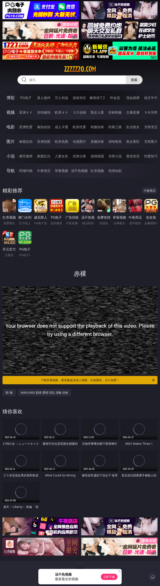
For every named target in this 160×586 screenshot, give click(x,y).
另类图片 (151, 141)
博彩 (10, 97)
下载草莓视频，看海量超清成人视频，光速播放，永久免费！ (98, 380)
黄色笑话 (133, 156)
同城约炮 (25, 170)
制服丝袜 (97, 127)
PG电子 (25, 97)
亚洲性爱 (25, 127)
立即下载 (109, 577)
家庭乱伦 (43, 156)
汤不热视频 (79, 170)
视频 (10, 112)
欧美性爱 (79, 127)
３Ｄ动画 (79, 112)
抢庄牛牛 (151, 97)
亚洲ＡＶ (25, 112)
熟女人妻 (97, 112)
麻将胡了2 (97, 97)
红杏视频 (97, 170)
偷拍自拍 (43, 127)
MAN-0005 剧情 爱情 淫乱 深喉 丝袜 (44, 392)
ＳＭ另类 (151, 112)
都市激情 (25, 156)
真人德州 (43, 97)
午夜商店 (43, 170)
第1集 (9, 392)
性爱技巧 (151, 156)
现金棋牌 (133, 97)
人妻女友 (61, 156)
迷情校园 (97, 156)
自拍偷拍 (43, 112)
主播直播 (133, 112)
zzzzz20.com (80, 69)
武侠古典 (79, 156)
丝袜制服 (115, 112)
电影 (10, 127)
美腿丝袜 (97, 141)
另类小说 (115, 156)
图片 (10, 141)
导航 (10, 170)
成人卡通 (61, 127)
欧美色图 (61, 141)
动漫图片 (79, 141)
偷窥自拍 (25, 141)
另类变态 (151, 127)
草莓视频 (61, 170)
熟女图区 (133, 141)
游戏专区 (79, 97)
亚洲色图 (43, 141)
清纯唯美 (115, 141)
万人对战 (61, 97)
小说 (10, 156)
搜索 (134, 80)
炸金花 (115, 97)
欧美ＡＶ (61, 112)
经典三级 (115, 127)
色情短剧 (115, 170)
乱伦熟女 (133, 127)
